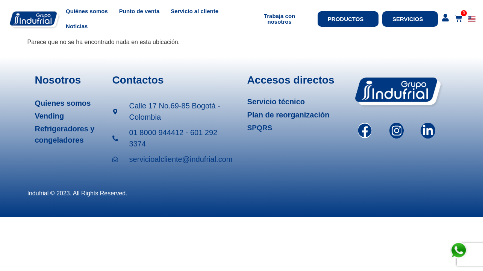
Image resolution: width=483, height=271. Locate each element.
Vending (49, 116)
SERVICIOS (409, 19)
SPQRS (260, 128)
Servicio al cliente (194, 11)
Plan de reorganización (288, 115)
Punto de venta (139, 11)
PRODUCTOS (348, 19)
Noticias (77, 26)
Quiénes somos (87, 11)
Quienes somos (63, 103)
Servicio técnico (276, 101)
